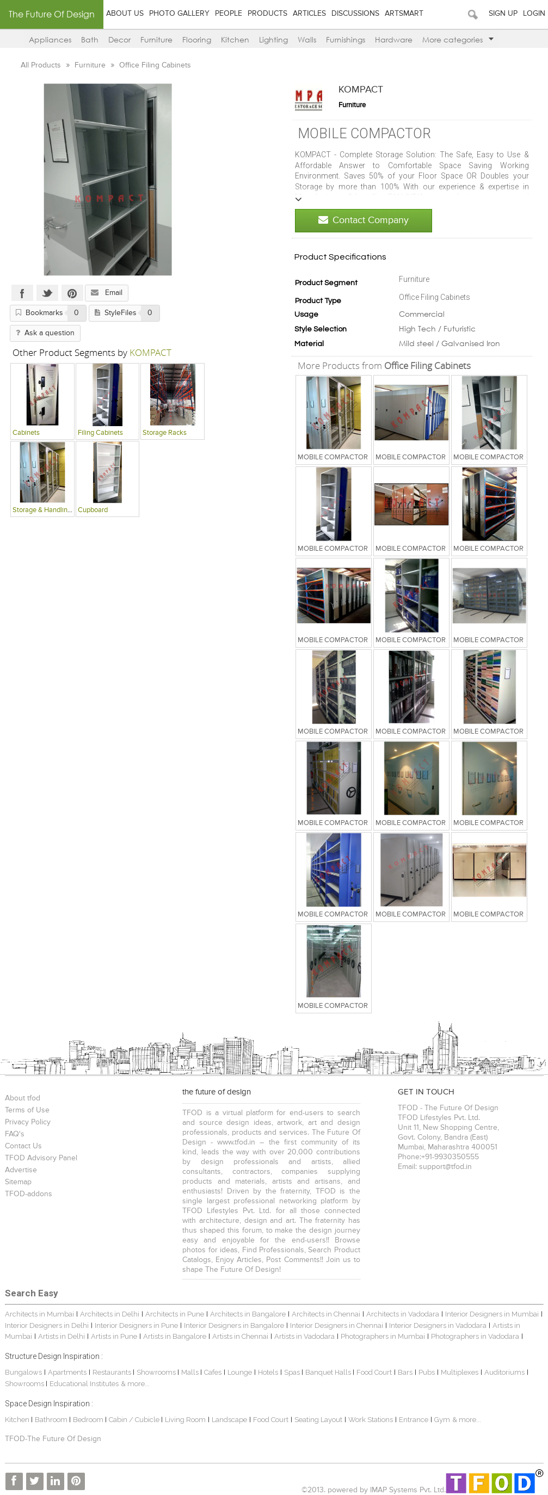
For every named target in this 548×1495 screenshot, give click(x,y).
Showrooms (157, 1372)
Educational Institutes (84, 1384)
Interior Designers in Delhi (47, 1325)
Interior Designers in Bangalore (234, 1325)
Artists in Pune (114, 1336)
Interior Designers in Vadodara (438, 1325)
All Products (42, 65)
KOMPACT (360, 90)
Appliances (50, 39)
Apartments (67, 1372)
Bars (405, 1372)
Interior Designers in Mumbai (492, 1314)
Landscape (229, 1420)
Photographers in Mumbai (383, 1336)
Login (534, 13)
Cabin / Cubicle (135, 1420)
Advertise (21, 1170)
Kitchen (235, 39)
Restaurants (113, 1372)
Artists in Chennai (240, 1336)
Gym (442, 1420)
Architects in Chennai (326, 1314)
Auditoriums (504, 1372)
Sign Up (503, 13)
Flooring (196, 39)
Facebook (22, 293)
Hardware (393, 39)
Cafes (212, 1372)
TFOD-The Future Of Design (53, 1439)
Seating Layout (318, 1420)
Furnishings (345, 39)
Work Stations (370, 1420)
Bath (89, 39)
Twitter (47, 293)
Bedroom (89, 1420)
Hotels (268, 1372)
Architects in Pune (174, 1314)
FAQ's (14, 1134)
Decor (119, 39)
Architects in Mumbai (39, 1314)
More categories (458, 39)
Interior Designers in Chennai (336, 1325)
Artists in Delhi (61, 1336)
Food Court (374, 1372)
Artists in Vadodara (304, 1336)
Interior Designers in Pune (136, 1325)
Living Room (185, 1420)
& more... (135, 1384)
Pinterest (72, 293)
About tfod (22, 1098)
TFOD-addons (28, 1194)
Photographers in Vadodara (475, 1336)
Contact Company (363, 220)
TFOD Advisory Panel (41, 1158)
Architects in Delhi (109, 1314)
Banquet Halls (329, 1372)
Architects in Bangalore (248, 1314)
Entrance (413, 1420)
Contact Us (23, 1146)
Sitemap (18, 1182)
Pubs (426, 1372)
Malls (190, 1372)
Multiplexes (459, 1372)
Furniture (156, 39)
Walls (307, 39)
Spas (292, 1372)
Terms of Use (27, 1110)
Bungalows (23, 1372)
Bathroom (52, 1420)
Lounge (239, 1372)
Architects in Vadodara (402, 1314)
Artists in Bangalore (174, 1336)
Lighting (273, 39)
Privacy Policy (28, 1122)
